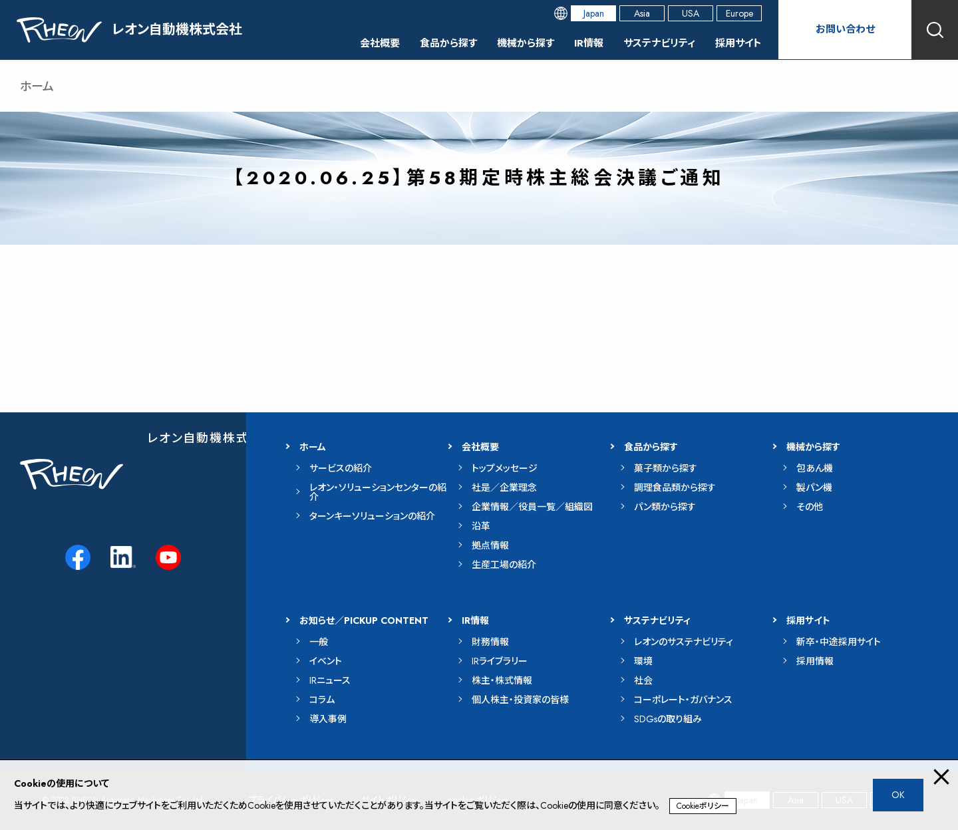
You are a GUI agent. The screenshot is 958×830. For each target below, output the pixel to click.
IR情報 (579, 43)
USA (690, 13)
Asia (642, 13)
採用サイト (737, 43)
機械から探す (513, 43)
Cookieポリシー (703, 806)
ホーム (37, 86)
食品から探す (432, 43)
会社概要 (360, 43)
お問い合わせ (845, 29)
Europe (739, 13)
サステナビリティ (654, 43)
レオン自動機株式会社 (211, 438)
